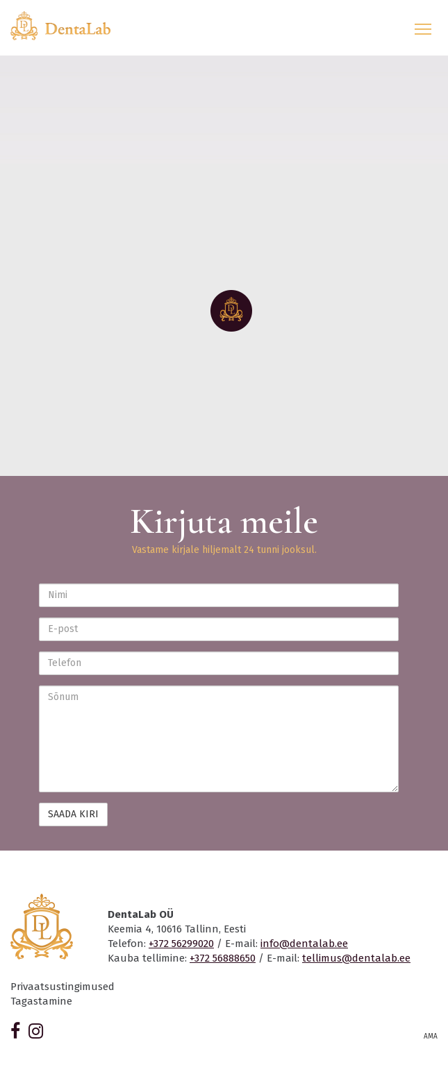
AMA (431, 1036)
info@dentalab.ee (304, 943)
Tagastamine (41, 1001)
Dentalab (68, 25)
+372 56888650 (223, 958)
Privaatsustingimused (62, 986)
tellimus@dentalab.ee (356, 958)
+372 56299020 (181, 943)
